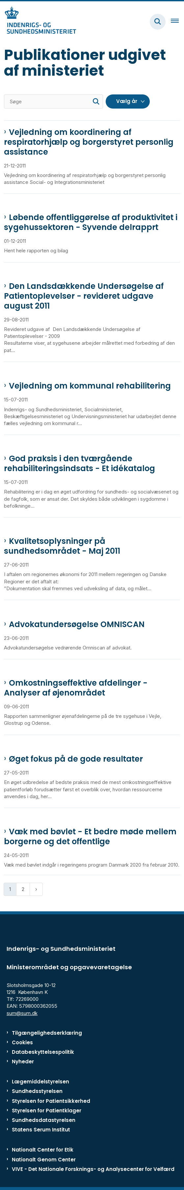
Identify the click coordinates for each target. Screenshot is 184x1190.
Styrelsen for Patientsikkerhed (51, 1101)
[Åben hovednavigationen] (177, 22)
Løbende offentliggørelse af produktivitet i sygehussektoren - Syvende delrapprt (90, 222)
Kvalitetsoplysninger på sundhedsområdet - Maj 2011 (62, 546)
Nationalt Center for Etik (42, 1149)
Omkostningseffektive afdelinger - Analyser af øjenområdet (75, 688)
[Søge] (53, 101)
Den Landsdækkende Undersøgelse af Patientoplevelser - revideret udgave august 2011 (84, 296)
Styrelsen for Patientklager (46, 1110)
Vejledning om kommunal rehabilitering (90, 386)
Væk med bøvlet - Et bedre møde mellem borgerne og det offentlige (90, 837)
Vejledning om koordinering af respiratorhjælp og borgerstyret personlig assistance (88, 142)
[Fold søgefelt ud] (158, 22)
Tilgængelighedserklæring (47, 1032)
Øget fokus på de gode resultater (76, 759)
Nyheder (23, 1061)
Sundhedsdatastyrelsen (43, 1120)
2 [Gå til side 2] (23, 889)
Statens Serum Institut (41, 1129)
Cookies (22, 1042)
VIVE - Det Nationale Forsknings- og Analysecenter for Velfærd (93, 1169)
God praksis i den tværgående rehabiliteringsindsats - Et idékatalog (79, 463)
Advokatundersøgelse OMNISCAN (77, 624)
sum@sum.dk (22, 1013)
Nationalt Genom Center (44, 1159)
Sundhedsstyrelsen (37, 1091)
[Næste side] (36, 889)
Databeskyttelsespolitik (43, 1052)
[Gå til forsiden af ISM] (38, 22)
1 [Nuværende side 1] (10, 889)
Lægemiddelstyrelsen (40, 1081)
